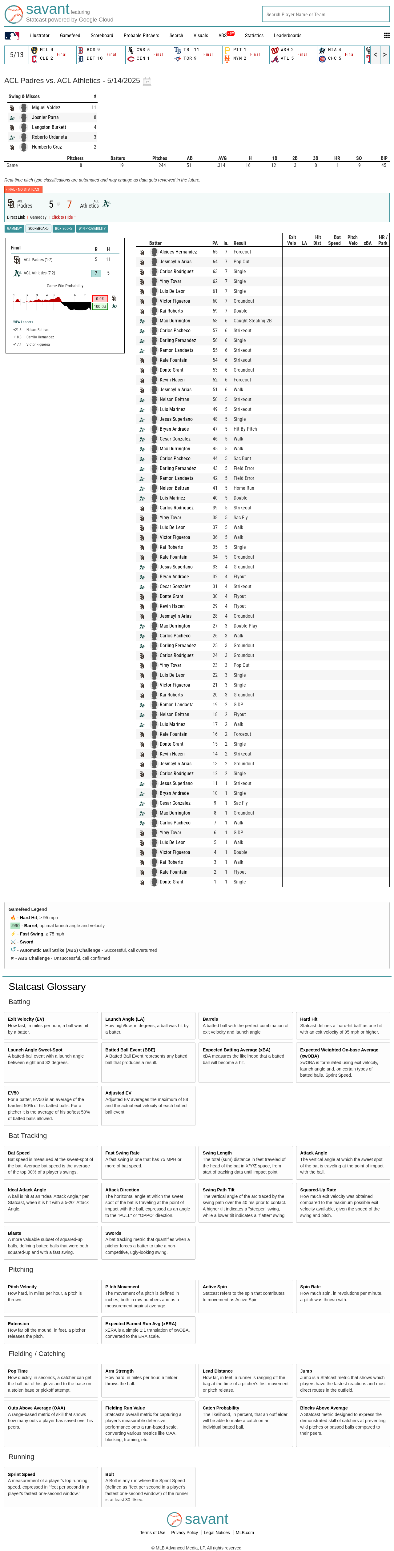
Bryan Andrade (180, 429)
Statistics (254, 35)
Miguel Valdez (46, 107)
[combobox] (326, 14)
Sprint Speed (21, 1474)
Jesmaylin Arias (182, 262)
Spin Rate (310, 1286)
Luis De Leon (179, 291)
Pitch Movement (122, 1286)
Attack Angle (313, 1152)
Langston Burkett (49, 127)
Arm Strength (119, 1371)
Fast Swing (31, 933)
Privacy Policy (185, 1532)
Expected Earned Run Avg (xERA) (140, 1323)
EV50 (13, 1092)
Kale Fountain (180, 360)
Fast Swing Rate (122, 1152)
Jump (306, 1371)
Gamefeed (70, 35)
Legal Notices (217, 1532)
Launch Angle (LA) (124, 1019)
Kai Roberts (177, 311)
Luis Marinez (178, 409)
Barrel (30, 925)
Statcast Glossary (47, 986)
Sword (27, 941)
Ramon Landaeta (183, 350)
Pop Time (18, 1371)
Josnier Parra (45, 117)
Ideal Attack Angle (27, 1189)
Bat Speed (19, 1152)
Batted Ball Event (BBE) (130, 1049)
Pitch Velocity (22, 1286)
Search (176, 35)
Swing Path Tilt (219, 1189)
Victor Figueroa (181, 301)
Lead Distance (218, 1371)
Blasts (14, 1233)
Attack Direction (122, 1189)
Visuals (201, 35)
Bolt (109, 1474)
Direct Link (16, 217)
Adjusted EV (118, 1092)
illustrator (40, 35)
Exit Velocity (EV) (26, 1019)
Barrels (210, 1019)
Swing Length (217, 1152)
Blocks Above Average (324, 1407)
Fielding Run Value (125, 1407)
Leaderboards (287, 35)
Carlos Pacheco (181, 330)
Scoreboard (102, 35)
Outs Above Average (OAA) (36, 1407)
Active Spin (215, 1286)
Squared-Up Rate (318, 1189)
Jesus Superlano (182, 419)
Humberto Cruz (47, 147)
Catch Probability (221, 1407)
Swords (113, 1233)
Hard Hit (28, 917)
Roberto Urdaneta (49, 137)
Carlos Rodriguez (183, 271)
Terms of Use (153, 1532)
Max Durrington (181, 321)
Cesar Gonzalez (181, 439)
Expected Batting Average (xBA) (237, 1049)
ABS (227, 35)
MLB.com (245, 1532)
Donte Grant (178, 370)
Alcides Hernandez (184, 252)
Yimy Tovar (176, 281)
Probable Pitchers (141, 35)
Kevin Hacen (178, 380)
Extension (18, 1323)
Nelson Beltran (180, 399)
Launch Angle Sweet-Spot (35, 1049)
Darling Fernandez (184, 340)
